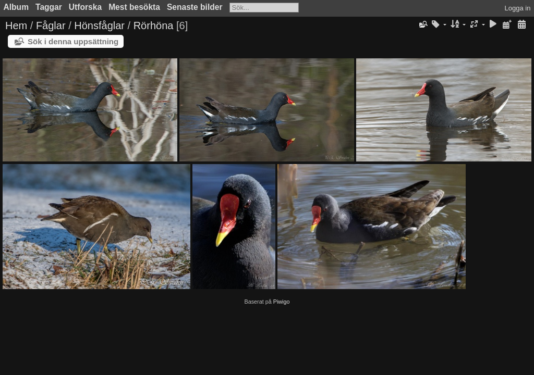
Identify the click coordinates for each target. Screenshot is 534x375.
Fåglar (51, 25)
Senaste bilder (195, 7)
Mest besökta (134, 7)
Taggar (48, 7)
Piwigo (281, 301)
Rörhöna (154, 25)
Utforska (85, 7)
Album (16, 7)
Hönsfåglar (99, 25)
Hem (16, 25)
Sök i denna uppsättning (73, 41)
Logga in (518, 8)
